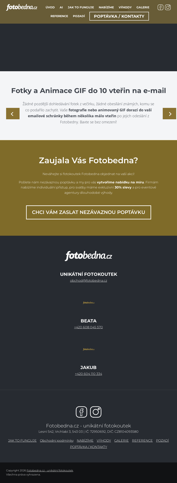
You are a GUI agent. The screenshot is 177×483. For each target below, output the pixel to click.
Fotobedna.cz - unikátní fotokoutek (50, 470)
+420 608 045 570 (88, 327)
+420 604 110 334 (88, 374)
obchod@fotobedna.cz (88, 281)
